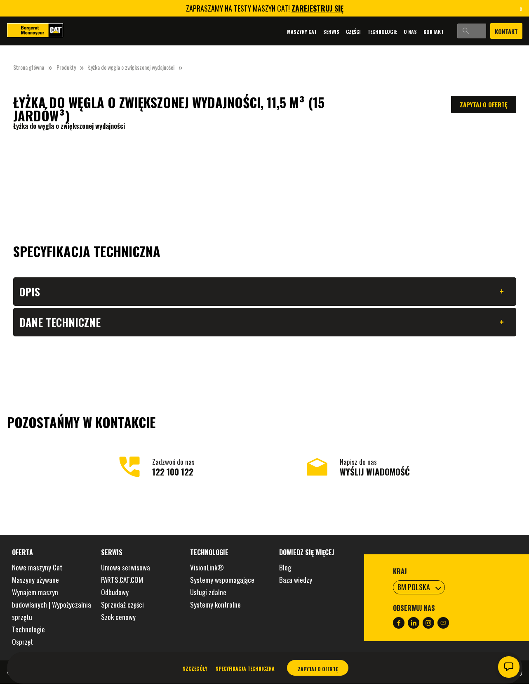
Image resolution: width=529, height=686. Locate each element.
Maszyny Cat (277, 31)
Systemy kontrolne (215, 606)
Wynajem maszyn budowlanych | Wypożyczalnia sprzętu (51, 606)
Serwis (307, 31)
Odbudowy (115, 594)
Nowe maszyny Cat (37, 569)
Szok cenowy (118, 619)
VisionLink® (207, 569)
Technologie (357, 31)
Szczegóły (195, 668)
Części (328, 31)
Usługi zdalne (208, 594)
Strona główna (28, 67)
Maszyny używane (35, 582)
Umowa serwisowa (125, 569)
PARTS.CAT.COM (122, 582)
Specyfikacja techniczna (245, 668)
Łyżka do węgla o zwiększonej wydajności (131, 67)
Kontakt (409, 31)
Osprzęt (22, 644)
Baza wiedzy (295, 582)
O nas (385, 31)
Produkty (66, 67)
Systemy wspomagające (222, 582)
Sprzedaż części (122, 606)
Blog (285, 569)
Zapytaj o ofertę (484, 104)
